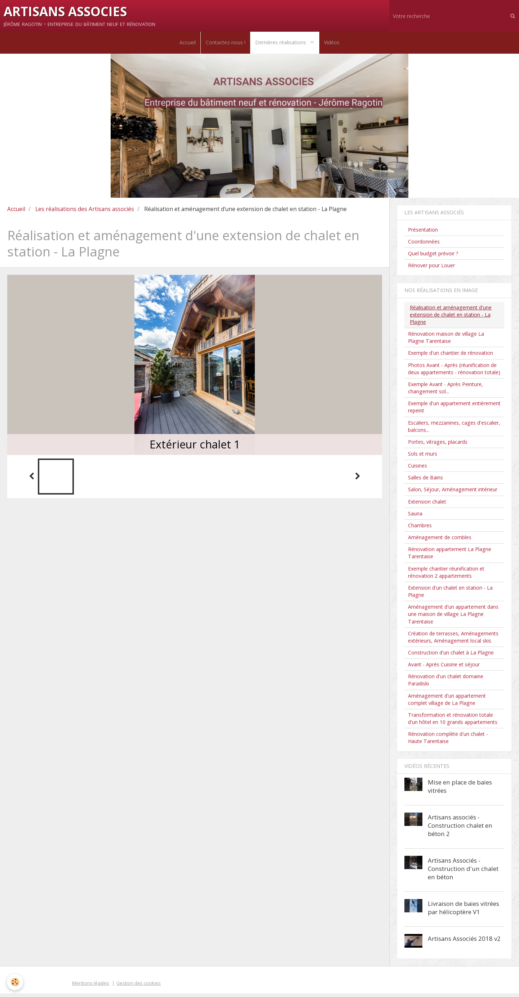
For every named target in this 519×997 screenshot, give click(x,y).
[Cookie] (15, 982)
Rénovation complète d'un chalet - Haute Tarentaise (448, 741)
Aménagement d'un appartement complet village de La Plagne (447, 703)
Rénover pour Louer (431, 268)
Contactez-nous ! (225, 44)
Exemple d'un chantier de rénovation (450, 356)
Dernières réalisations (282, 44)
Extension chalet (427, 504)
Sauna (415, 516)
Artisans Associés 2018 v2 (464, 942)
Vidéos (333, 44)
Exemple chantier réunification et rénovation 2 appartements (446, 575)
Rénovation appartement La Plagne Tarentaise (449, 556)
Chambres (420, 528)
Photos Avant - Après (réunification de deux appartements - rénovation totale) (454, 372)
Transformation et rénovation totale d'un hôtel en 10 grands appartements (452, 722)
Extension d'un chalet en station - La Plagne (450, 594)
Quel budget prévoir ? (433, 257)
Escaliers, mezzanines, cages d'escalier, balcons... (454, 430)
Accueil (186, 44)
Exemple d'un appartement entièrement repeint (454, 410)
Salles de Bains (425, 481)
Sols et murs (422, 456)
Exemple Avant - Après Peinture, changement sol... (445, 391)
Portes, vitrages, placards (437, 445)
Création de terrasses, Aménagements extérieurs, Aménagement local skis (453, 640)
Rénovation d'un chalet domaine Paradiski (445, 683)
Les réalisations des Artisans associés (84, 212)
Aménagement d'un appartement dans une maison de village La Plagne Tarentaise (453, 617)
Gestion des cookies (138, 986)
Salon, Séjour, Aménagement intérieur (452, 492)
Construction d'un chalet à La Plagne (451, 655)
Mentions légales (90, 986)
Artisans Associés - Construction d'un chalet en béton (463, 871)
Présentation (423, 232)
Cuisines (417, 469)
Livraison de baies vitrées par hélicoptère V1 (463, 911)
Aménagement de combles (439, 540)
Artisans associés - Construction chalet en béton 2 (460, 828)
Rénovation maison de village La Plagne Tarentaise (446, 341)
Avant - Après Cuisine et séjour (444, 668)
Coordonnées (424, 244)
